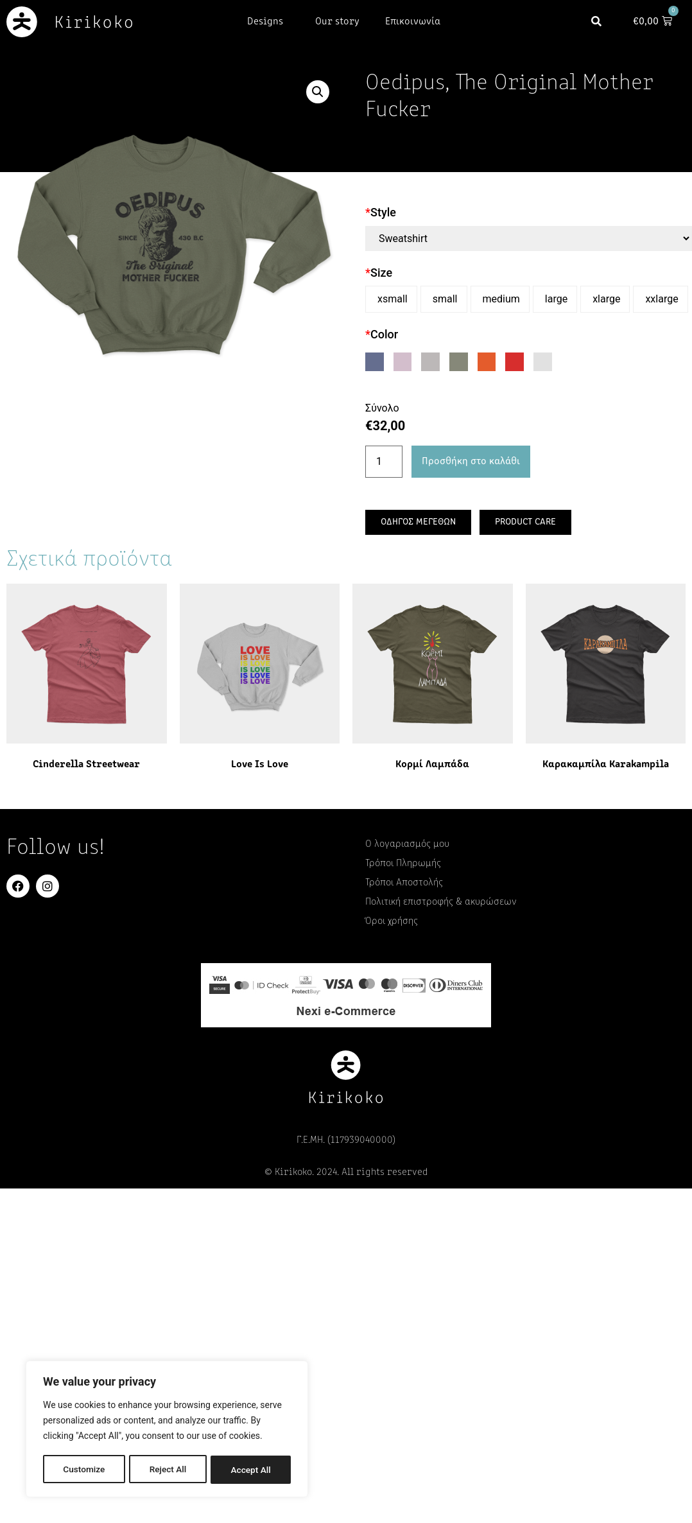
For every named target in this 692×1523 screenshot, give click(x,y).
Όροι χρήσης (391, 921)
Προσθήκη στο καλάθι (471, 462)
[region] (167, 1429)
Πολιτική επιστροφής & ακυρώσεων (441, 902)
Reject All (168, 1470)
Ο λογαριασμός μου (407, 844)
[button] (603, 21)
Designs (268, 21)
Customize (83, 1470)
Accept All (251, 1470)
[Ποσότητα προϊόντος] (383, 462)
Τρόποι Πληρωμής (403, 863)
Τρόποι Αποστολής (404, 883)
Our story (337, 22)
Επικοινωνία (412, 22)
